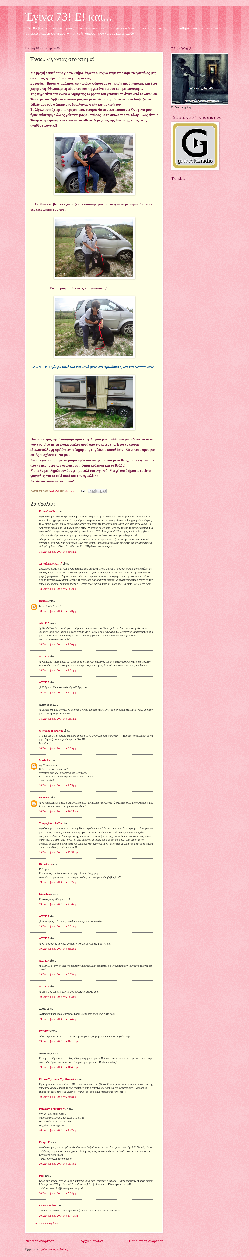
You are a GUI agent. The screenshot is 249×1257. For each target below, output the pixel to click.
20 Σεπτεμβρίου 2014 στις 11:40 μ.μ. (59, 1215)
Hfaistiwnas (46, 864)
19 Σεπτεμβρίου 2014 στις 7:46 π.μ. (58, 904)
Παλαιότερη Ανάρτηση (146, 1241)
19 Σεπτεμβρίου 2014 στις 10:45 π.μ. (59, 1067)
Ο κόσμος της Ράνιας (51, 730)
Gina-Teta (45, 894)
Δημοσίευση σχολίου (46, 1223)
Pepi (41, 1175)
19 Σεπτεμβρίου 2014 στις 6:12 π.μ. (58, 882)
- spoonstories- (47, 1205)
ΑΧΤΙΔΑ (44, 623)
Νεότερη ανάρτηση (39, 1241)
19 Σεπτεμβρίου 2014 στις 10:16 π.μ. (59, 1041)
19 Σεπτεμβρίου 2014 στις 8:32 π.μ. (58, 948)
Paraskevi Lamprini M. (52, 1108)
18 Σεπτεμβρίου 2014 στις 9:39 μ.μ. (58, 748)
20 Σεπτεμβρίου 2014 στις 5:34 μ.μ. (58, 1193)
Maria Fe (44, 760)
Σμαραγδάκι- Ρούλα (50, 823)
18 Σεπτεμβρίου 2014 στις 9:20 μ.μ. (58, 611)
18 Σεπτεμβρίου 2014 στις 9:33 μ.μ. (58, 718)
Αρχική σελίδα (92, 1241)
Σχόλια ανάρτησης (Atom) (54, 1249)
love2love (44, 1030)
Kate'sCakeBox (48, 511)
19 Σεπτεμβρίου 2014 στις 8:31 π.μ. (58, 926)
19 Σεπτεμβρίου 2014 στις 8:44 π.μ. (58, 1019)
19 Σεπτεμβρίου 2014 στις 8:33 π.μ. (58, 974)
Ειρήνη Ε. (45, 1142)
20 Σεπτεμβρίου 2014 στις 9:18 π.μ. (58, 1163)
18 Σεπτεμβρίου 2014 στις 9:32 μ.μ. (58, 692)
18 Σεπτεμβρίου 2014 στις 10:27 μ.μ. (59, 811)
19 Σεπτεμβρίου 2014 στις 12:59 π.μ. (59, 852)
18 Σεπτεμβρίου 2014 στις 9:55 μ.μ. (58, 785)
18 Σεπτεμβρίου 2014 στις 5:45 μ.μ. (58, 551)
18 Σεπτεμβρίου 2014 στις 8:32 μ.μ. (58, 588)
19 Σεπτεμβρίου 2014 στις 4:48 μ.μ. (58, 1096)
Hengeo (43, 601)
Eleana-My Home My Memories (57, 1079)
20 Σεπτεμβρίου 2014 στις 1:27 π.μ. (58, 1130)
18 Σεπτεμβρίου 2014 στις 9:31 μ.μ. (58, 670)
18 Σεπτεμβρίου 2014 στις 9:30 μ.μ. (58, 644)
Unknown (44, 797)
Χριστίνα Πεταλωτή (50, 563)
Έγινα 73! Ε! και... (68, 16)
